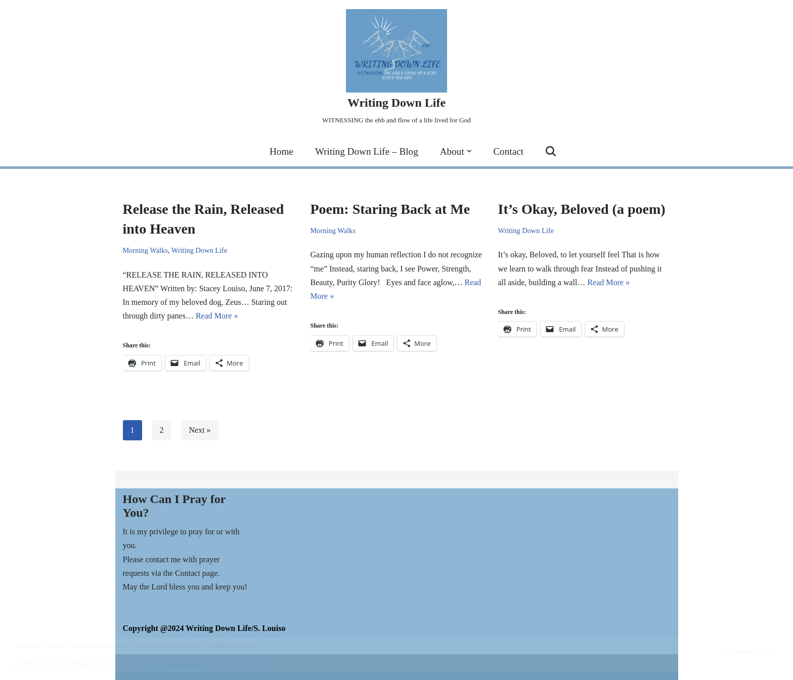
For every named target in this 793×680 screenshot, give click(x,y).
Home (281, 151)
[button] (469, 151)
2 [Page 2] (162, 430)
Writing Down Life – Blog (366, 151)
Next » (200, 430)
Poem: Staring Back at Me (390, 209)
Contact (508, 151)
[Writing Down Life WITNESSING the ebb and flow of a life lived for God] (396, 68)
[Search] (551, 151)
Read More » (217, 315)
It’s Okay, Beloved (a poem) (582, 209)
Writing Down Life (199, 250)
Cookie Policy (183, 663)
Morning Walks (145, 250)
